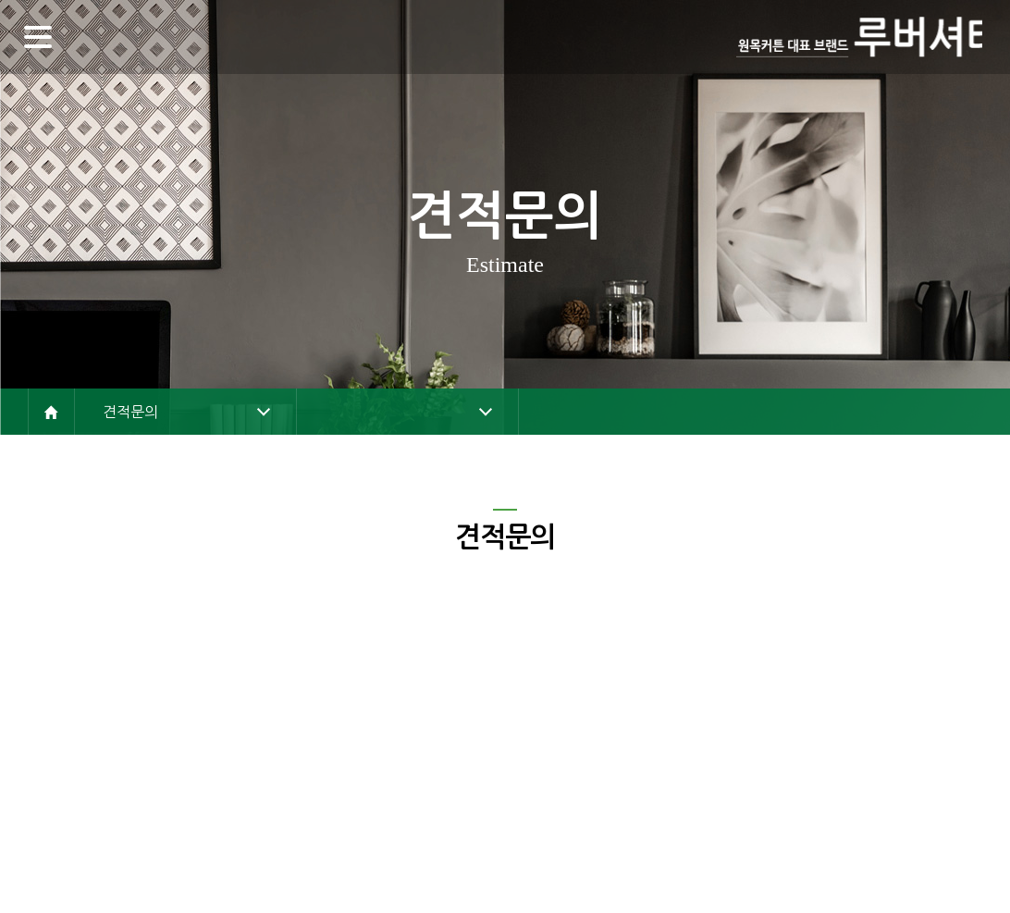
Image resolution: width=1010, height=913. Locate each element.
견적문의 (130, 411)
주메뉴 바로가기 (0, 0)
